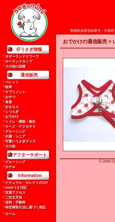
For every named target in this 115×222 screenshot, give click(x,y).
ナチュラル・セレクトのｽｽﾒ (26, 182)
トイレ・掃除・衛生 (20, 121)
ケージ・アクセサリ (20, 126)
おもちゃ (12, 107)
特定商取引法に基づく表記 (25, 207)
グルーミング (15, 131)
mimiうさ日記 (16, 187)
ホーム (10, 214)
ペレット (12, 82)
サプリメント (15, 92)
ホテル (10, 167)
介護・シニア (15, 136)
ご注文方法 (13, 197)
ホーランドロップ (18, 61)
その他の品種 (15, 66)
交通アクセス (15, 192)
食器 (8, 102)
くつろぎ (12, 111)
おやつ (10, 97)
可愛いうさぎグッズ (20, 141)
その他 (10, 146)
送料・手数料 (15, 202)
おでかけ (12, 116)
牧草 (8, 87)
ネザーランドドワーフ (22, 56)
